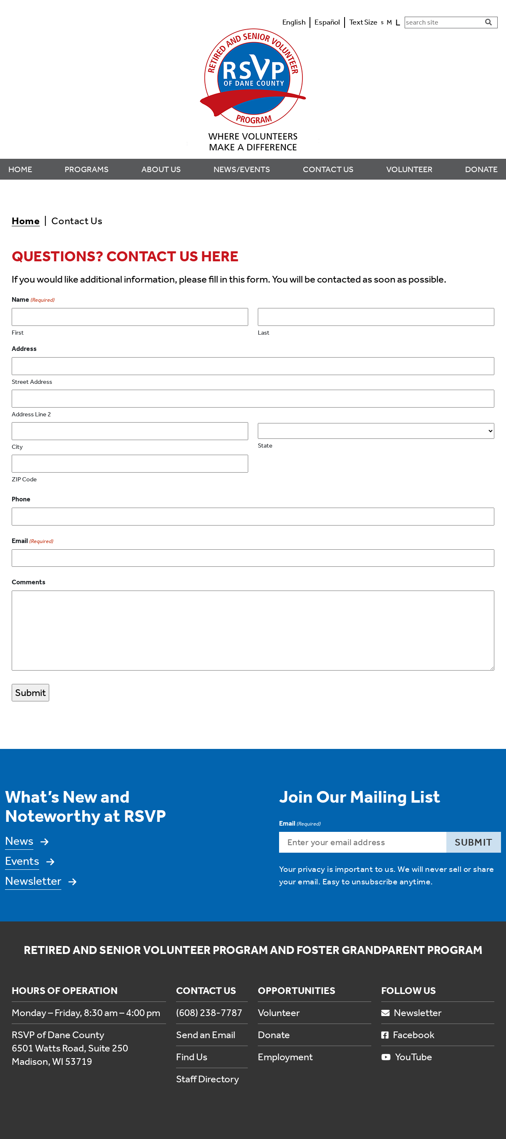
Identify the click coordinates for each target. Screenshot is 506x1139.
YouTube (406, 1057)
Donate (274, 1035)
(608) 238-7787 (209, 1013)
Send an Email (205, 1035)
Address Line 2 (31, 414)
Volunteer (279, 1013)
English (294, 22)
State (265, 445)
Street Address (32, 382)
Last (263, 332)
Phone (21, 499)
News (19, 841)
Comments (28, 582)
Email (32, 541)
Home (26, 221)
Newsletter (33, 881)
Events (22, 861)
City (17, 447)
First (18, 332)
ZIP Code (24, 479)
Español (327, 22)
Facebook (408, 1035)
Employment (285, 1057)
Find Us (191, 1057)
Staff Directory (207, 1079)
